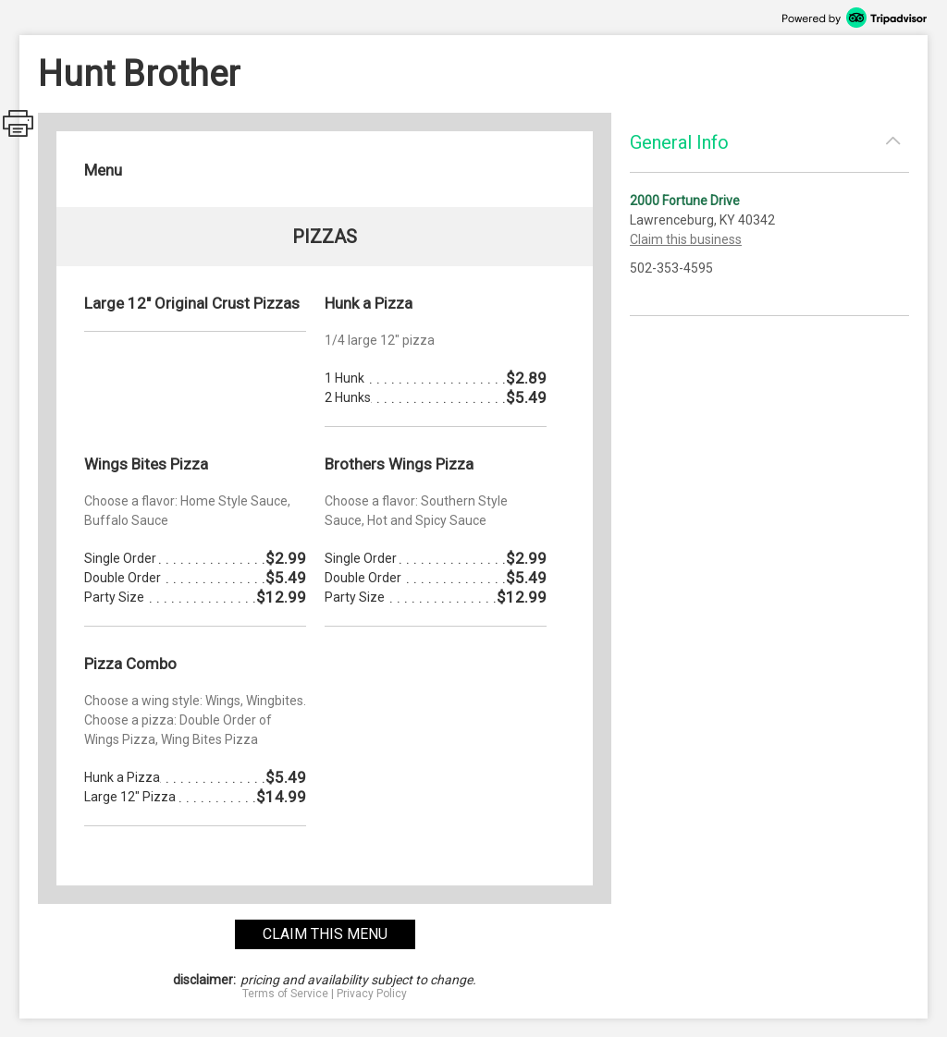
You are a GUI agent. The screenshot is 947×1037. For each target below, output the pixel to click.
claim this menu (325, 934)
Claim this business (686, 239)
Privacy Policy (372, 993)
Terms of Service (285, 993)
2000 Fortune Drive (685, 200)
